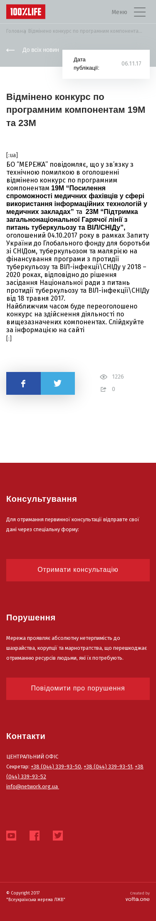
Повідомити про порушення (78, 688)
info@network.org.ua (32, 786)
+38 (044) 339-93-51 (108, 766)
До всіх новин (32, 49)
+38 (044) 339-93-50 (56, 766)
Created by (138, 896)
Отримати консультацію (78, 569)
